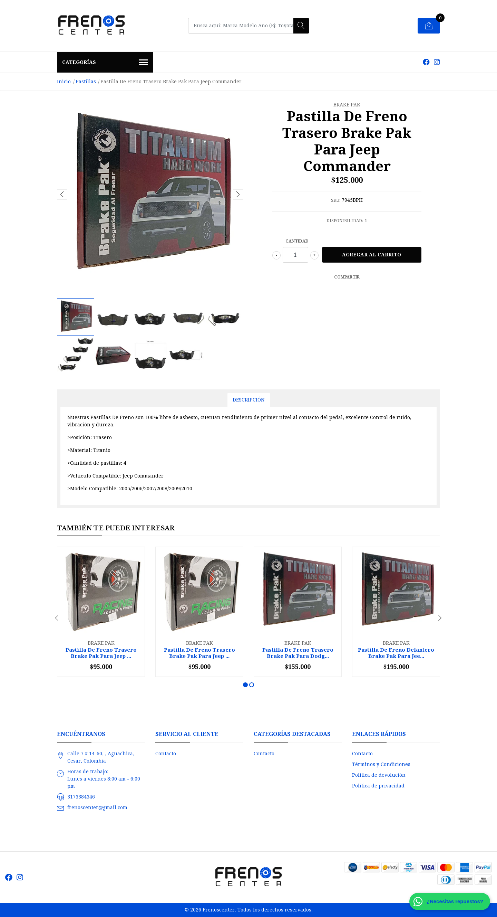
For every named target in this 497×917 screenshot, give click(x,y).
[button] (245, 684)
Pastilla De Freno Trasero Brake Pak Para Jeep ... (101, 653)
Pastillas (86, 81)
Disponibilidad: (345, 220)
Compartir (347, 277)
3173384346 (81, 797)
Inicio (64, 81)
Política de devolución (379, 775)
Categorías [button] (105, 62)
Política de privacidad (378, 785)
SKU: (335, 200)
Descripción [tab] (249, 400)
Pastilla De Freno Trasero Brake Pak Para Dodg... (297, 653)
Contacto (165, 753)
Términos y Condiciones (381, 764)
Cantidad (297, 241)
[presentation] (62, 194)
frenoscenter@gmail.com (97, 807)
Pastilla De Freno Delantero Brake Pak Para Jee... (396, 653)
